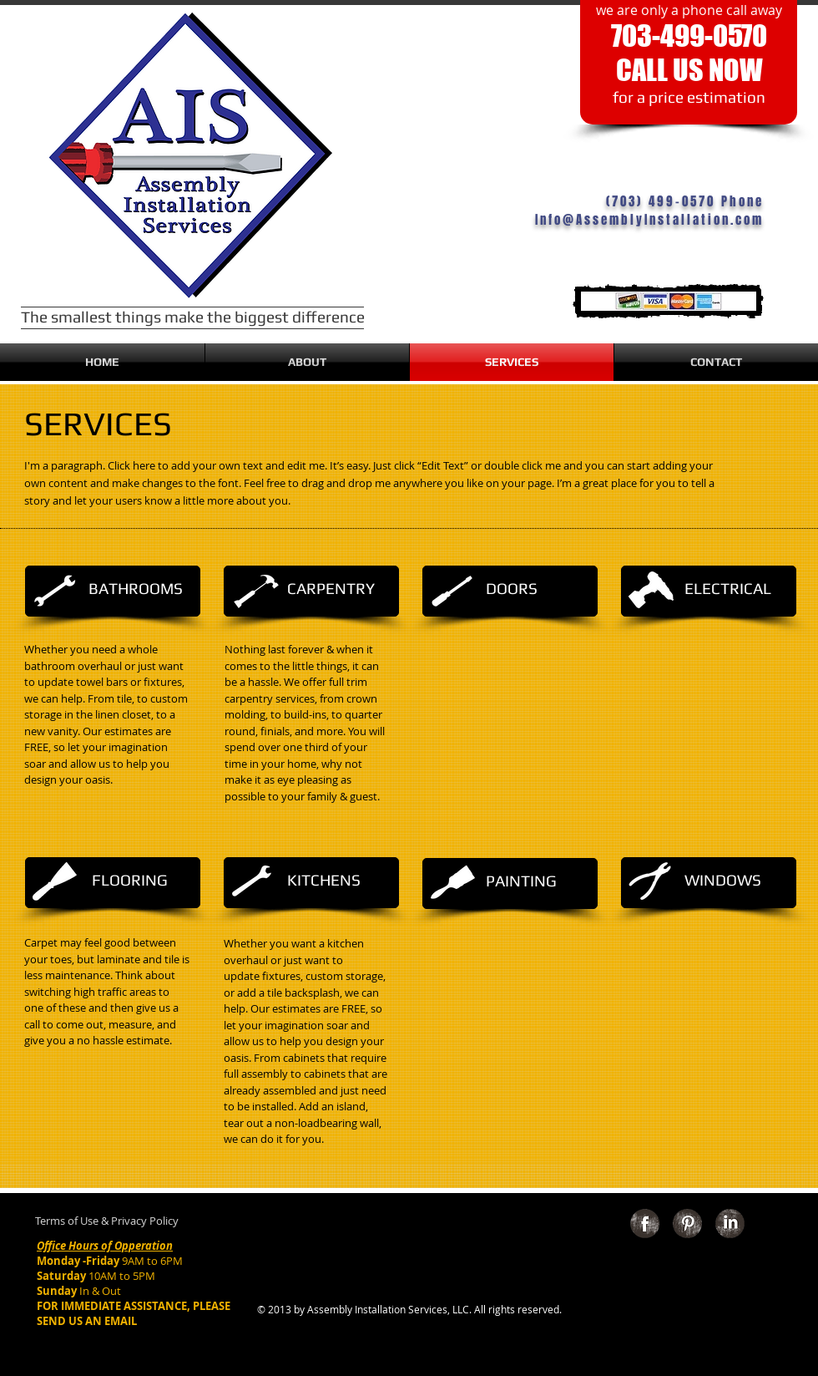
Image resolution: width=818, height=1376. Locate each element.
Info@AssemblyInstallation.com (649, 220)
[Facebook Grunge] (644, 1223)
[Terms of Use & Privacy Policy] (107, 1221)
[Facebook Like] (689, 1282)
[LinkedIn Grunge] (730, 1223)
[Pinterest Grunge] (687, 1223)
